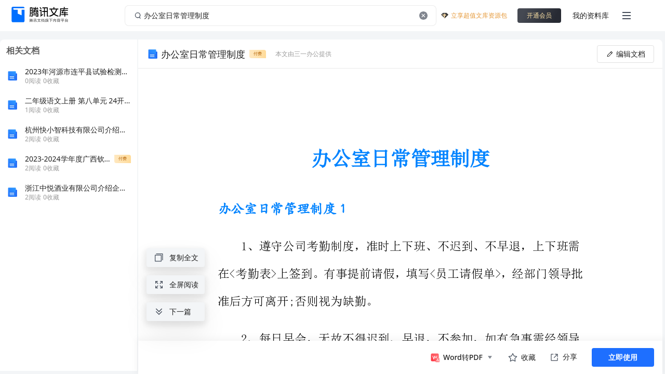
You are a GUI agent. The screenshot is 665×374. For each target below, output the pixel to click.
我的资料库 (591, 15)
